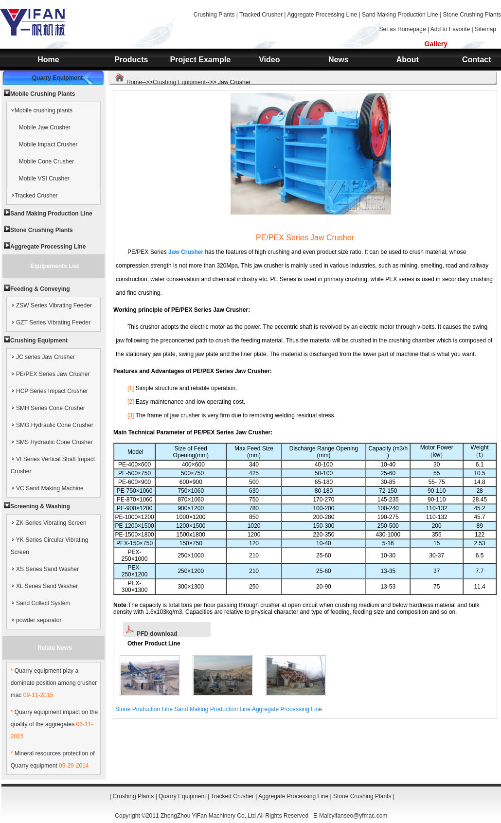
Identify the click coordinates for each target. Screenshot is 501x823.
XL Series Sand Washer (44, 586)
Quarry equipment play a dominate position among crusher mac (54, 682)
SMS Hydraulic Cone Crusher (52, 442)
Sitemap (485, 29)
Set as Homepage (402, 29)
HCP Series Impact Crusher (49, 391)
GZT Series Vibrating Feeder (50, 322)
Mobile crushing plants (41, 110)
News (338, 59)
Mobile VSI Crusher (44, 178)
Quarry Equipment (57, 77)
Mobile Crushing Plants (42, 93)
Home (48, 59)
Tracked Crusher (261, 14)
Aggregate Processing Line (322, 14)
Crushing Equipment (179, 82)
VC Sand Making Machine (47, 488)
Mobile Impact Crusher (48, 144)
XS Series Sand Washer (45, 569)
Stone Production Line (144, 709)
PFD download (151, 633)
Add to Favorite (450, 29)
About (407, 59)
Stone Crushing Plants (472, 14)
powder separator (36, 620)
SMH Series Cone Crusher (48, 408)
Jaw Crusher (185, 252)
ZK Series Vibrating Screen (49, 522)
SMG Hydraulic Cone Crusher (52, 425)
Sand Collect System (41, 603)
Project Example (200, 59)
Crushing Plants (214, 14)
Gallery (436, 44)
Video (269, 59)
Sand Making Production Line (400, 14)
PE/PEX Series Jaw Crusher (50, 374)
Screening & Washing (40, 506)
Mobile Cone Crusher (46, 161)
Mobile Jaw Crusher (45, 127)
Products (131, 59)
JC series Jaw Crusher (43, 357)
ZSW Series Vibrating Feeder (51, 305)
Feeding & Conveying (40, 289)
